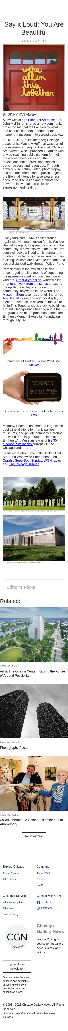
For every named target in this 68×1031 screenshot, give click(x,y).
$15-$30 (34, 364)
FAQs (40, 885)
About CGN (43, 873)
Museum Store (13, 294)
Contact (41, 879)
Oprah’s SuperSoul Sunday (22, 460)
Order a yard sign (28, 280)
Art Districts (9, 879)
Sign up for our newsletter (16, 966)
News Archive (34, 836)
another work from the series (27, 283)
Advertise (8, 908)
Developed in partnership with (29, 1015)
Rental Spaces (11, 873)
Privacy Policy (10, 914)
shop (34, 414)
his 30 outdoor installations (30, 442)
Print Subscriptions (13, 902)
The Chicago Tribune (24, 464)
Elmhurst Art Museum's (44, 120)
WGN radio (52, 460)
